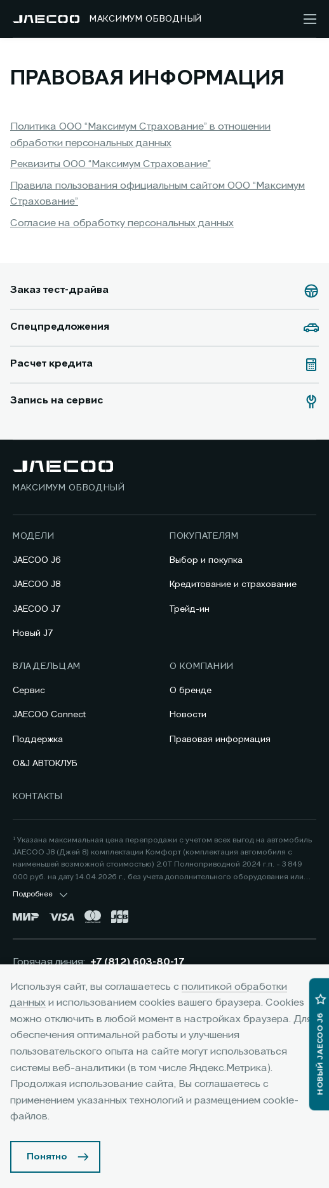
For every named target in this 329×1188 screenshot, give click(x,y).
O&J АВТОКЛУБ (45, 763)
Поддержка (38, 739)
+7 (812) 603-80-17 (137, 962)
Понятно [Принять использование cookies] (47, 1156)
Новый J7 (33, 633)
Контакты (38, 796)
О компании (202, 666)
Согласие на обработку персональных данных (122, 224)
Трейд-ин (190, 609)
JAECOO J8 (37, 584)
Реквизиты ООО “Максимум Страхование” (110, 164)
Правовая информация (220, 739)
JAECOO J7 (37, 609)
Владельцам (47, 666)
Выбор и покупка (206, 560)
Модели (33, 536)
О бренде (190, 690)
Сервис (29, 690)
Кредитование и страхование (233, 584)
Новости (188, 714)
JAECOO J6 (37, 560)
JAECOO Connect (49, 714)
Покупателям (204, 536)
